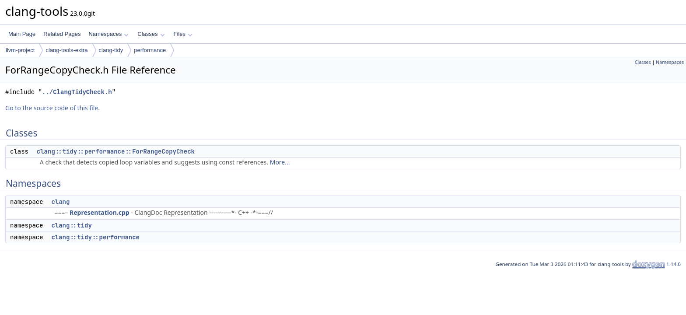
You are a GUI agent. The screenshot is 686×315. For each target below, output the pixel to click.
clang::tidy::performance (95, 237)
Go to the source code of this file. (52, 108)
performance (150, 50)
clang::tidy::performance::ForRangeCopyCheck (116, 151)
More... (280, 162)
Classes (150, 34)
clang (60, 202)
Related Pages (61, 34)
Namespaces (108, 34)
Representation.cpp (100, 212)
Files (183, 34)
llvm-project (20, 50)
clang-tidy (111, 50)
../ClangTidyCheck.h (77, 92)
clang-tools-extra (67, 50)
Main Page (21, 34)
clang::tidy (71, 225)
